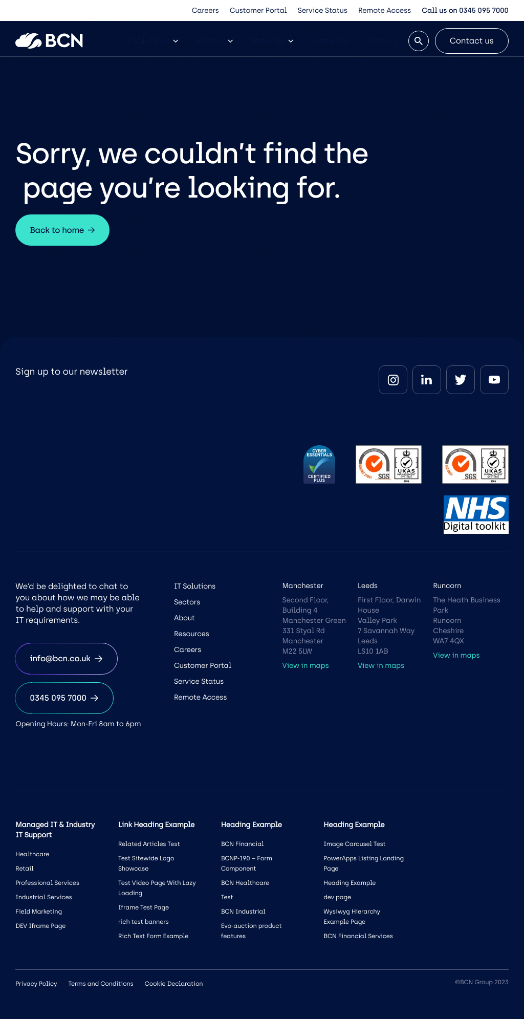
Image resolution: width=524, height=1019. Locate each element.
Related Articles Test (149, 844)
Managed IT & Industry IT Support (55, 829)
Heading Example (349, 882)
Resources (330, 41)
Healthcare (32, 854)
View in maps (305, 665)
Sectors (213, 41)
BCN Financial (242, 844)
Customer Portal (258, 10)
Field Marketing (38, 911)
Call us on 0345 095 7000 (465, 10)
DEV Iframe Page (40, 925)
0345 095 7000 (64, 698)
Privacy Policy (36, 983)
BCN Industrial (243, 911)
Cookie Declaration (174, 983)
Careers (205, 10)
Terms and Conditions (100, 983)
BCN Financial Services (358, 936)
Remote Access (384, 10)
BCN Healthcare (245, 882)
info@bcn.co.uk (66, 658)
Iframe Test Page (143, 907)
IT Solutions (150, 41)
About (184, 618)
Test (227, 897)
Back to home (62, 230)
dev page (337, 897)
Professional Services (47, 882)
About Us (271, 41)
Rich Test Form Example (153, 936)
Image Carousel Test (354, 844)
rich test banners (143, 921)
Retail (24, 868)
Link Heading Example (156, 824)
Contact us (472, 41)
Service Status (322, 10)
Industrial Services (43, 897)
